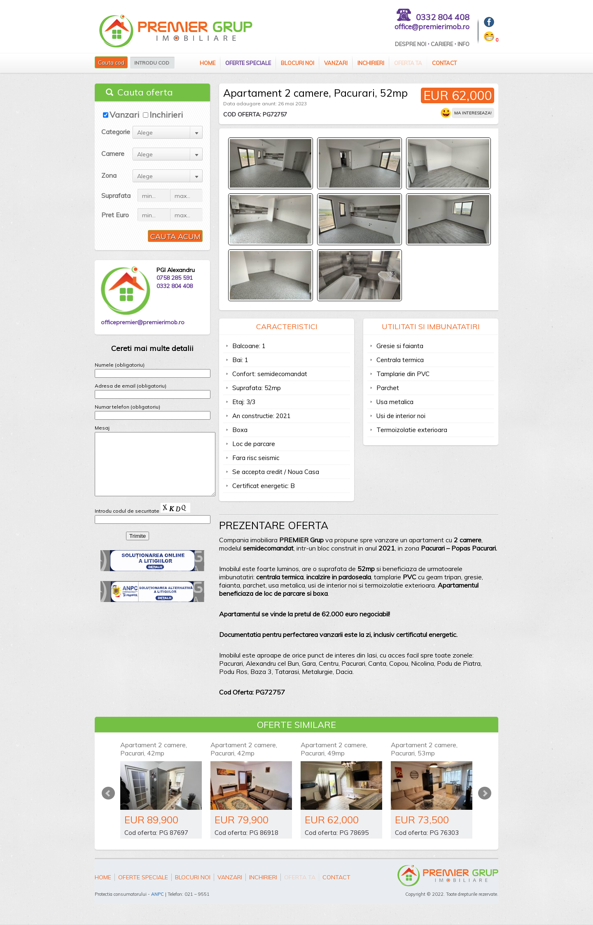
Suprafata (116, 195)
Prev (108, 793)
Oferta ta (408, 63)
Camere (112, 153)
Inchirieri (370, 63)
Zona (109, 175)
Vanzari (336, 63)
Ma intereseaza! (473, 113)
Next (484, 793)
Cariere (442, 44)
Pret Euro (115, 215)
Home (207, 63)
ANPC (157, 894)
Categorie (115, 132)
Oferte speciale (248, 63)
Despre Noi (410, 44)
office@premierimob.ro (432, 26)
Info (463, 44)
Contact (444, 63)
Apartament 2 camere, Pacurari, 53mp (424, 749)
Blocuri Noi (297, 63)
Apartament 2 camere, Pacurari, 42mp (153, 749)
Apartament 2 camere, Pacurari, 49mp (334, 749)
